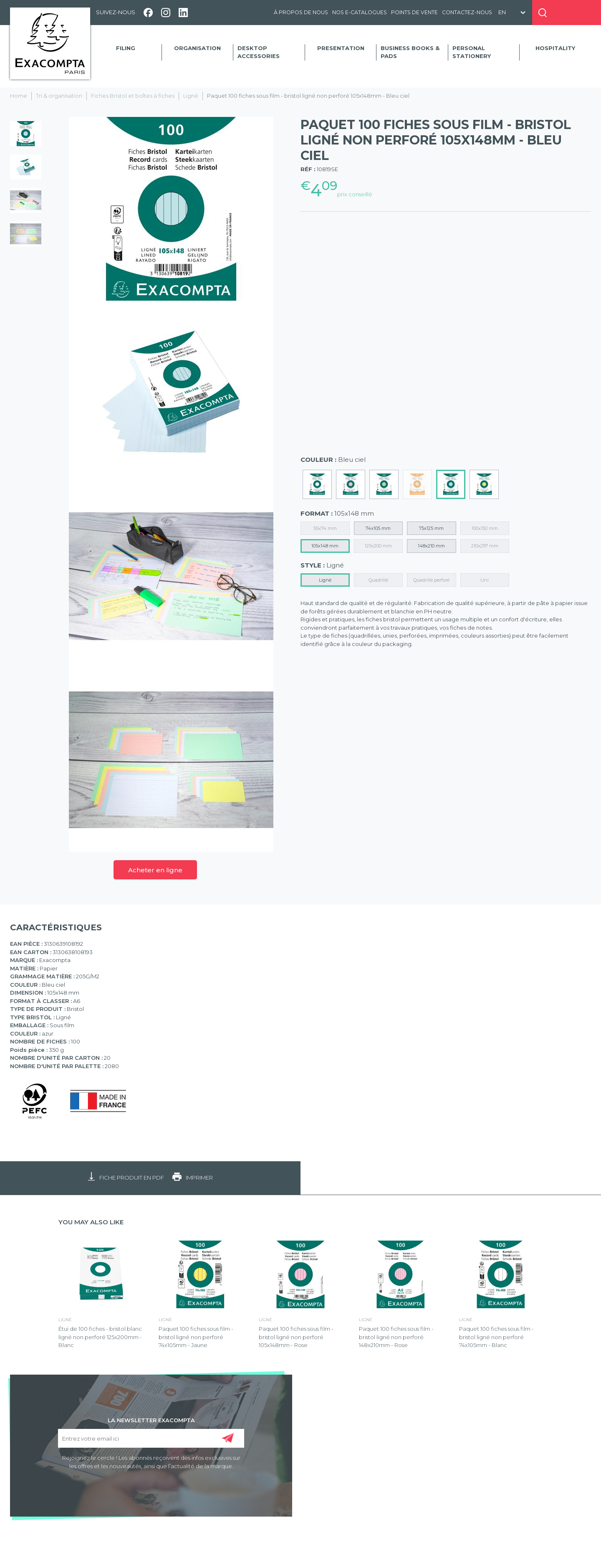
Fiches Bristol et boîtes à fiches (132, 95)
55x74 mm (325, 528)
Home (18, 95)
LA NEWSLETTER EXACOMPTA (151, 1420)
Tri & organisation (59, 95)
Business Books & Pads (410, 52)
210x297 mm (484, 546)
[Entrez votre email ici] (151, 1438)
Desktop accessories (258, 52)
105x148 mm (324, 546)
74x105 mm (378, 528)
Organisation (197, 48)
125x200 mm (378, 546)
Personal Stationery (471, 52)
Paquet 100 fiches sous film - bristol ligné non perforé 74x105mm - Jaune (196, 1336)
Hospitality (555, 48)
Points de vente (414, 12)
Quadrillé (378, 580)
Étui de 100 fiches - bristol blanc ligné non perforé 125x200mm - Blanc (100, 1336)
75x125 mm (431, 528)
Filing (125, 48)
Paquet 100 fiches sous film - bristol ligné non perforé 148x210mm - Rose (396, 1336)
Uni (484, 580)
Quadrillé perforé (431, 580)
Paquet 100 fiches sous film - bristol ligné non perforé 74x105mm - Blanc (496, 1336)
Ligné (190, 95)
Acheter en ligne (155, 870)
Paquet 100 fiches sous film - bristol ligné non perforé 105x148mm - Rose (296, 1336)
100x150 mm (485, 528)
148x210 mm (431, 546)
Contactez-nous (467, 12)
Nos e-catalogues (359, 12)
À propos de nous (301, 12)
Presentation (340, 48)
